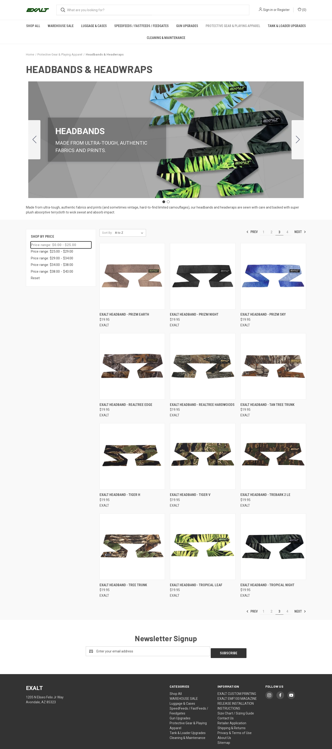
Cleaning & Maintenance (166, 38)
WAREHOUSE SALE (61, 26)
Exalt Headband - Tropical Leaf (196, 585)
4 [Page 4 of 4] (287, 232)
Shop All (33, 26)
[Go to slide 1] (163, 201)
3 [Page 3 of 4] (279, 232)
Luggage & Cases (94, 26)
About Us (224, 736)
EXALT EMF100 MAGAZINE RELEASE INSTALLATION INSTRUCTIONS (237, 701)
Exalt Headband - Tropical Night (267, 585)
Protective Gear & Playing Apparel (233, 26)
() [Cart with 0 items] (302, 9)
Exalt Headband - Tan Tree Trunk (267, 405)
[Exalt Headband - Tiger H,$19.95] (132, 456)
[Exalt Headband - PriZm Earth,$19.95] (132, 276)
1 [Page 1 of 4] (263, 232)
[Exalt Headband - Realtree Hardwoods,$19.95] (203, 366)
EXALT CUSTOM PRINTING (237, 692)
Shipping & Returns (232, 726)
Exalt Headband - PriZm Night (194, 314)
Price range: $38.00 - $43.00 (52, 271)
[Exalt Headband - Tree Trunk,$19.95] (132, 546)
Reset (35, 278)
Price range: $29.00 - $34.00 (52, 258)
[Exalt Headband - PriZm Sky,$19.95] (273, 276)
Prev (252, 232)
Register (283, 10)
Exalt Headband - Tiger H (120, 495)
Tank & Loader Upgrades (287, 26)
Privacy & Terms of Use (235, 731)
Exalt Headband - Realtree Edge (126, 405)
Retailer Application (232, 721)
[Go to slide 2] (34, 139)
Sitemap (224, 741)
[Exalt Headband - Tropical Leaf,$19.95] (203, 546)
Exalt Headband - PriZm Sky (263, 314)
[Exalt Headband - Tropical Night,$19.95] (273, 546)
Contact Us (226, 716)
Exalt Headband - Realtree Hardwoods (202, 405)
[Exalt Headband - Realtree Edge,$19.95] (132, 366)
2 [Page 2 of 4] (271, 232)
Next (300, 232)
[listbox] (130, 232)
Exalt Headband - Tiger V (190, 495)
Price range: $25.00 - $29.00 (52, 251)
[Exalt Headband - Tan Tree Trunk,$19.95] (273, 366)
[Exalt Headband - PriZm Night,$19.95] (203, 276)
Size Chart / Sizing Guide (236, 711)
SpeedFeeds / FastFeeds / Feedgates (141, 26)
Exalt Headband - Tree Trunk (123, 585)
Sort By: (107, 232)
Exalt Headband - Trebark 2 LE (265, 495)
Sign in (268, 10)
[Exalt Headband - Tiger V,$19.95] (203, 456)
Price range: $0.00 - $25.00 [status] (53, 245)
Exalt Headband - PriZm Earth (124, 314)
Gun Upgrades (187, 26)
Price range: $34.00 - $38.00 (52, 265)
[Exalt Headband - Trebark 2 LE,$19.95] (273, 456)
